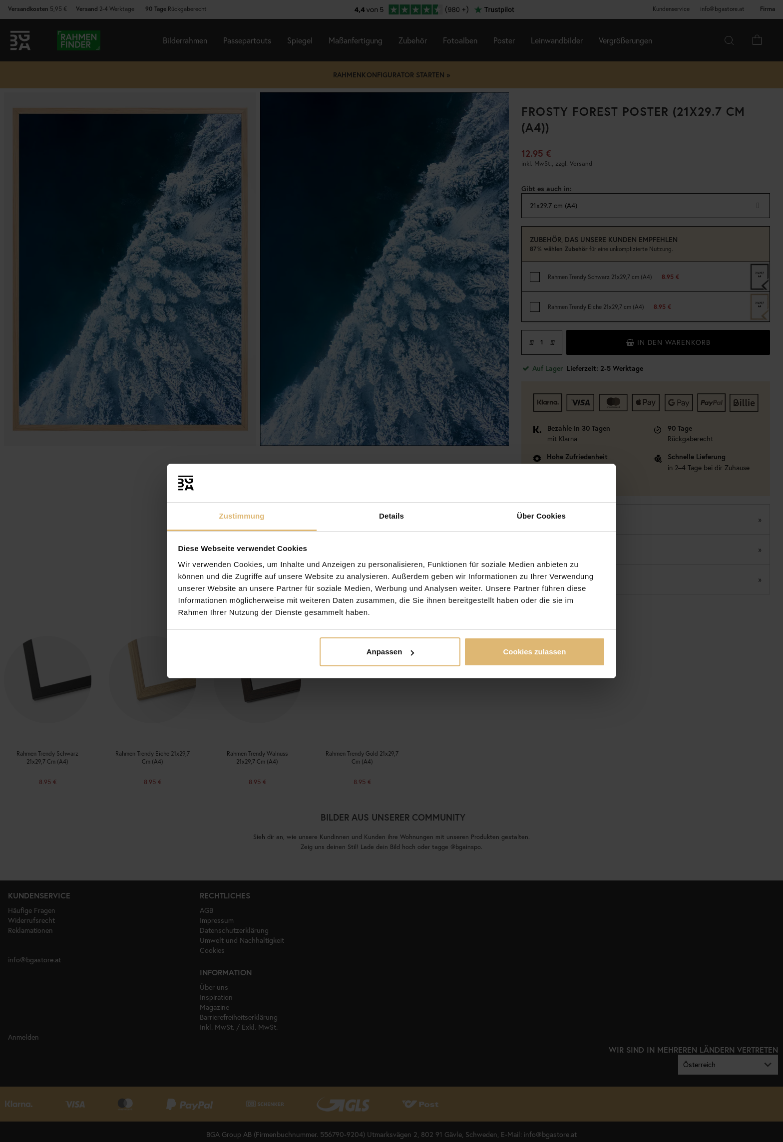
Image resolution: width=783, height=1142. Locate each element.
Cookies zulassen (534, 651)
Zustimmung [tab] (242, 516)
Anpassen (390, 651)
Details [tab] (391, 516)
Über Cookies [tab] (541, 516)
